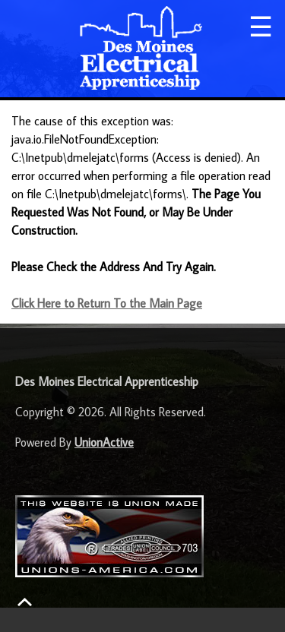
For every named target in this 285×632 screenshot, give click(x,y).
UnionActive (104, 442)
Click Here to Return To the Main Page (106, 303)
